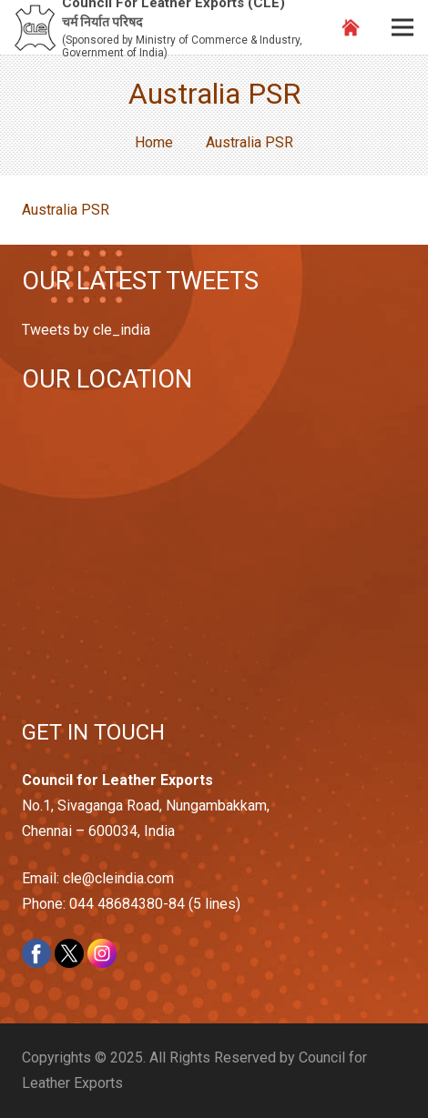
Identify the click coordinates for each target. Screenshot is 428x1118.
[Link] (35, 28)
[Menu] (402, 27)
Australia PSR (65, 209)
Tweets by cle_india (86, 329)
